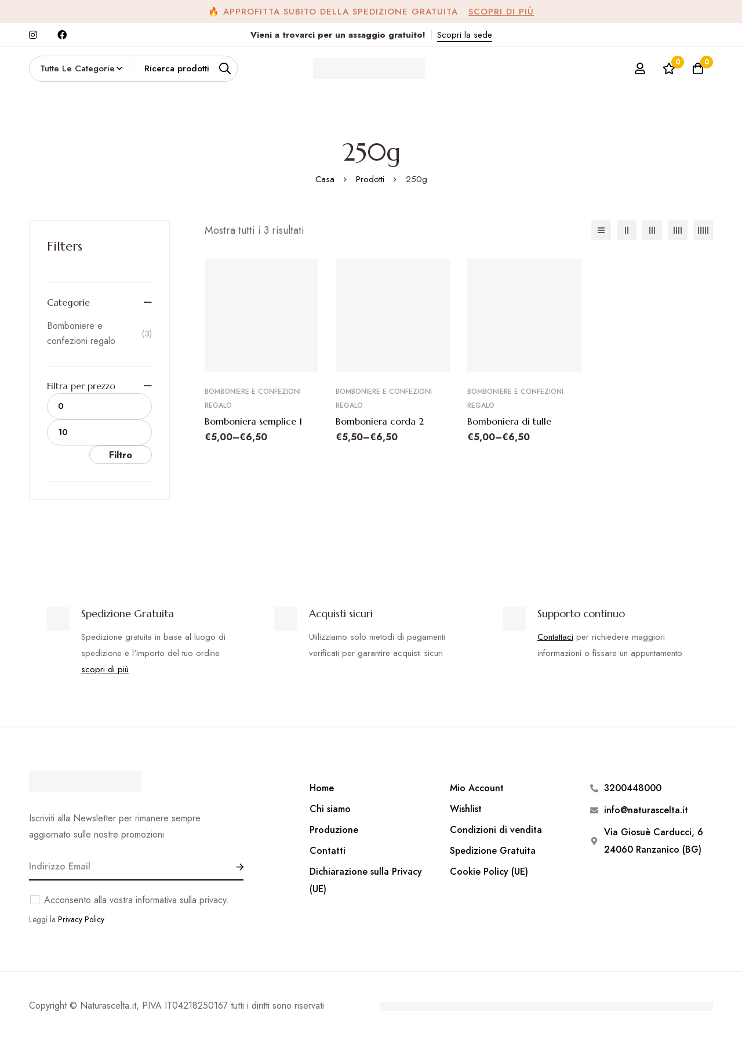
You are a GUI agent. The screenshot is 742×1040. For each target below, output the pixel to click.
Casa (324, 179)
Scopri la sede (464, 34)
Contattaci (555, 636)
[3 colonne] (652, 230)
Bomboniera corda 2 (380, 421)
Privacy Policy (81, 919)
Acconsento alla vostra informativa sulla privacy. (136, 900)
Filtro (120, 455)
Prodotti (370, 179)
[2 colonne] (626, 230)
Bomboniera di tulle (509, 421)
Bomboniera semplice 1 (253, 421)
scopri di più (105, 669)
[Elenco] (601, 230)
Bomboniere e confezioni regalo (99, 333)
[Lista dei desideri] (668, 68)
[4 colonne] (678, 230)
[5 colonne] (703, 230)
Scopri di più (501, 11)
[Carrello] (697, 68)
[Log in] (639, 68)
